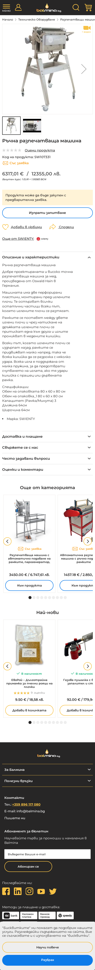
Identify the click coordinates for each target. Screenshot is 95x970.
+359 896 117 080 (26, 804)
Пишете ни (14, 818)
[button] (84, 69)
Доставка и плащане (22, 436)
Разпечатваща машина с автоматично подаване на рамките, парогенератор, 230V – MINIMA (29, 558)
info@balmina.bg (31, 811)
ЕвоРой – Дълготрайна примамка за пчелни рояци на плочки (29, 683)
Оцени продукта (40, 150)
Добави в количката (29, 710)
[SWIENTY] (42, 238)
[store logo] (47, 7)
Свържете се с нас (20, 447)
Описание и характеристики (30, 257)
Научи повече (47, 947)
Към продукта (29, 585)
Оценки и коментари (22, 470)
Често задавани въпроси (26, 458)
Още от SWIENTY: (18, 239)
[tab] (47, 257)
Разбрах (47, 960)
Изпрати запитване (47, 213)
